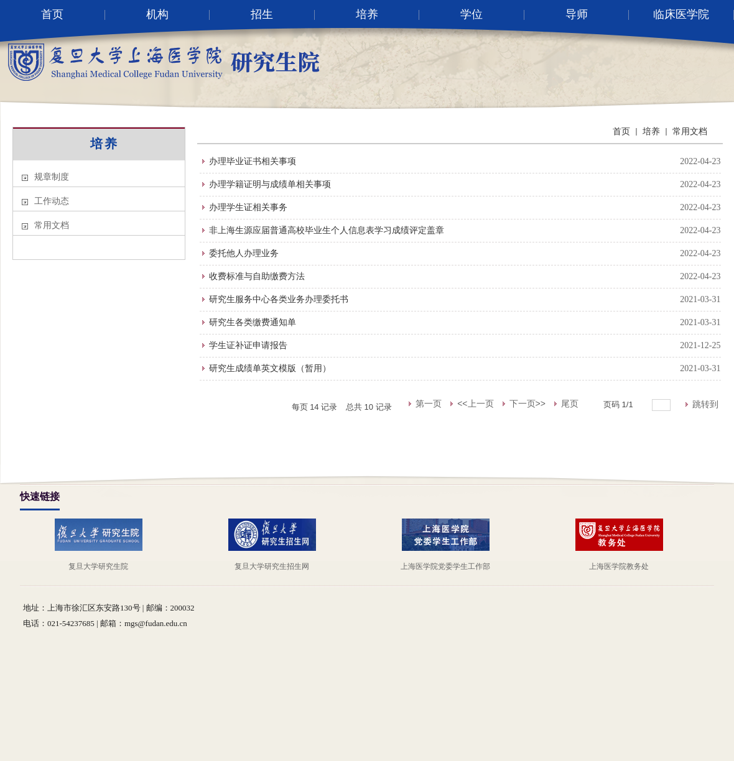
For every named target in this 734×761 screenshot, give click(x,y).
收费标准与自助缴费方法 (257, 276)
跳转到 (706, 404)
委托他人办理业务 (244, 253)
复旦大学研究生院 (98, 566)
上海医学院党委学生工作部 (445, 566)
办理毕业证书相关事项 (252, 161)
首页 (621, 131)
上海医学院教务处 (619, 566)
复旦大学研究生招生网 (272, 566)
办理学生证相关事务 (248, 207)
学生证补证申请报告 (248, 345)
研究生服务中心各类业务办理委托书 (278, 299)
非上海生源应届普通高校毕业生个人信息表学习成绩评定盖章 (326, 230)
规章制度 (51, 177)
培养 (104, 143)
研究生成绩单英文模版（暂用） (270, 368)
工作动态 (51, 201)
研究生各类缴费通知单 (252, 322)
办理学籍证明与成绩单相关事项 (270, 184)
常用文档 (51, 225)
